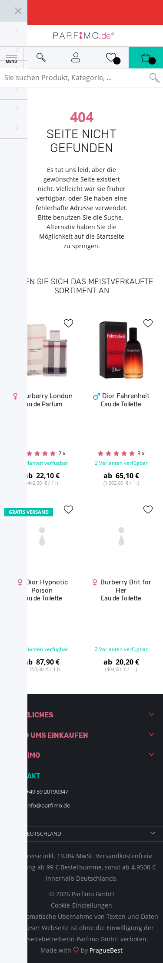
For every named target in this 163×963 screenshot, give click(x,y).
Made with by (81, 950)
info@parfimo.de (48, 805)
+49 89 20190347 (47, 791)
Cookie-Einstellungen (81, 905)
